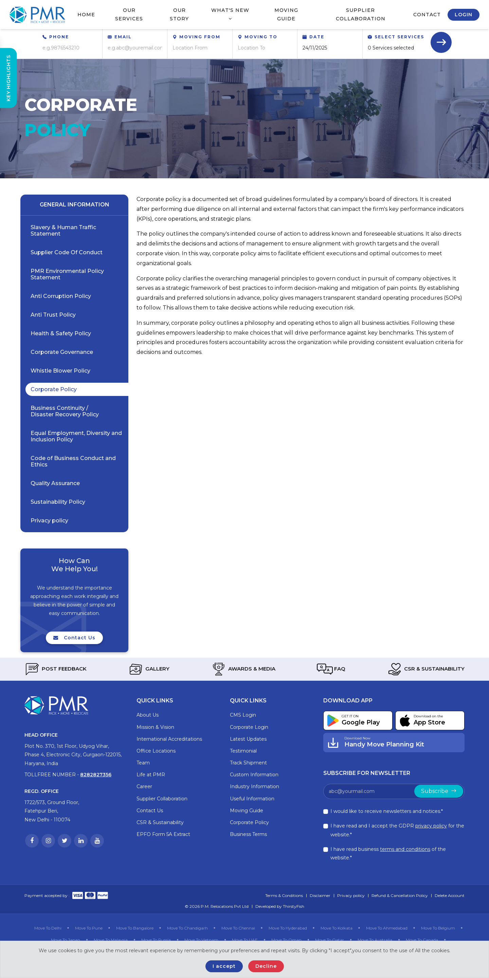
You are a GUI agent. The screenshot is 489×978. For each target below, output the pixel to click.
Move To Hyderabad (288, 928)
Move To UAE (245, 939)
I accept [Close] (224, 966)
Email (123, 36)
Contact (427, 15)
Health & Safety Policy (61, 333)
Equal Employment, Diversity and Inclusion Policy (76, 436)
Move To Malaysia (111, 939)
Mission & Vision (155, 727)
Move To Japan (65, 939)
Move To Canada (422, 939)
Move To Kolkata (336, 928)
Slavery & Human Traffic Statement (63, 230)
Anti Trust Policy (53, 315)
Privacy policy (49, 520)
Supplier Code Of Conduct (67, 252)
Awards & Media (243, 669)
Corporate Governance (62, 352)
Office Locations (156, 751)
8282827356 (95, 775)
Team (143, 763)
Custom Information (254, 775)
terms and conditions (405, 849)
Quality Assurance (55, 483)
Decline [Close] (266, 966)
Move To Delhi (47, 928)
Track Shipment (248, 763)
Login (463, 15)
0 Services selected (391, 48)
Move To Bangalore (134, 928)
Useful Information (252, 799)
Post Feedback (55, 669)
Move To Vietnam (201, 939)
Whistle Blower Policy (60, 370)
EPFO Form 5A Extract (163, 834)
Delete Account (450, 895)
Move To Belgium (438, 928)
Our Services (129, 14)
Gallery (148, 669)
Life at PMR (151, 775)
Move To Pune (89, 928)
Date (316, 36)
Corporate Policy (54, 389)
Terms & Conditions (284, 895)
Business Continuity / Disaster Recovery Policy (65, 411)
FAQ (331, 669)
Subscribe (438, 791)
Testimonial (243, 751)
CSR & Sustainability (426, 669)
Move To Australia (375, 939)
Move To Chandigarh (187, 928)
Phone (59, 36)
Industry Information (254, 786)
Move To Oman (286, 939)
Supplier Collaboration (360, 14)
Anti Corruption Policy (61, 296)
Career (144, 786)
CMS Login (243, 715)
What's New (230, 14)
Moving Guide (286, 14)
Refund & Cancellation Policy (400, 895)
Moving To (260, 36)
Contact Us (74, 640)
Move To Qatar (329, 939)
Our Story (179, 14)
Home (86, 15)
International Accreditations (169, 739)
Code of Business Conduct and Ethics (73, 461)
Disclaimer (320, 895)
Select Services (399, 36)
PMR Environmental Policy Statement (67, 274)
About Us (148, 715)
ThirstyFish (293, 906)
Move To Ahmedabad (387, 928)
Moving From (199, 36)
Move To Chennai (238, 928)
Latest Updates (248, 739)
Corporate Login (249, 727)
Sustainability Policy (58, 502)
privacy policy (431, 826)
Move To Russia (156, 939)
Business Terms (248, 834)
